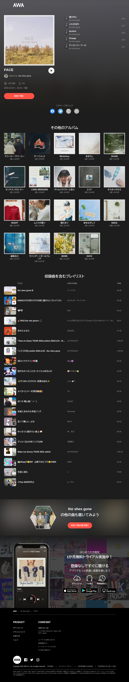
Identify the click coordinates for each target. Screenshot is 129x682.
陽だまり (64, 223)
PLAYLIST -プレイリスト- (76, 300)
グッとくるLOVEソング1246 (30, 442)
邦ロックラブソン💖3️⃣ (28, 361)
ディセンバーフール (77, 45)
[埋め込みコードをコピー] (76, 111)
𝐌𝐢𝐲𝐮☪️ (70, 361)
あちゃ (69, 421)
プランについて (19, 632)
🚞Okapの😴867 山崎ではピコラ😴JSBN (37, 462)
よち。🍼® (71, 381)
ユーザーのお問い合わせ (46, 640)
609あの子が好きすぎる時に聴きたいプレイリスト (40, 300)
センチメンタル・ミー (15, 189)
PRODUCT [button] (19, 622)
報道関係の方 (42, 643)
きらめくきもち (114, 189)
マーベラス (71, 290)
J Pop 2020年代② (26, 482)
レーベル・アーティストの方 (47, 647)
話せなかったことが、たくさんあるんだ (35, 371)
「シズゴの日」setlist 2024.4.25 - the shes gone (39, 351)
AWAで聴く (19, 96)
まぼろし (89, 156)
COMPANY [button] (44, 622)
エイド (89, 189)
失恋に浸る (23, 472)
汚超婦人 (70, 442)
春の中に (73, 17)
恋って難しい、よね (26, 421)
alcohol (72, 31)
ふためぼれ (74, 24)
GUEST (70, 401)
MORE (64, 256)
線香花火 (15, 256)
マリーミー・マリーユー (14, 156)
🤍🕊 (20, 311)
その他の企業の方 (44, 650)
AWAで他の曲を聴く (80, 525)
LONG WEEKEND (39, 189)
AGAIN (114, 156)
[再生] (51, 71)
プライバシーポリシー (66, 666)
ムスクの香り (39, 223)
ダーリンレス (39, 156)
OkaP (69, 462)
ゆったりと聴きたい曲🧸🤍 (30, 432)
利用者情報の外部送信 (85, 666)
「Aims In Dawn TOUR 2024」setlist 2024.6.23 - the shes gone (46, 341)
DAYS (89, 256)
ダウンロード (18, 628)
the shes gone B (25, 290)
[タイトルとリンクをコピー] (68, 111)
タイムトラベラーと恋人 (64, 189)
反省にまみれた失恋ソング (29, 411)
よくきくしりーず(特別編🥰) (30, 391)
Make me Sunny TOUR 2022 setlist (34, 452)
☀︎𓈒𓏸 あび (70, 432)
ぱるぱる (70, 331)
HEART (14, 223)
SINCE (114, 223)
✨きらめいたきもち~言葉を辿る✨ (34, 381)
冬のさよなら (24, 331)
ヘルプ (15, 640)
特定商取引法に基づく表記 (107, 666)
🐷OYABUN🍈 (73, 371)
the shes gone (25, 76)
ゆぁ (69, 311)
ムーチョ (70, 482)
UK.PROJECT (72, 341)
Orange (72, 38)
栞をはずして (89, 223)
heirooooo (71, 411)
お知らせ (16, 636)
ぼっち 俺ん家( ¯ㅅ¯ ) (27, 401)
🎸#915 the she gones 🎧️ (30, 321)
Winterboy (64, 156)
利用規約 (50, 666)
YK (68, 391)
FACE (36, 611)
